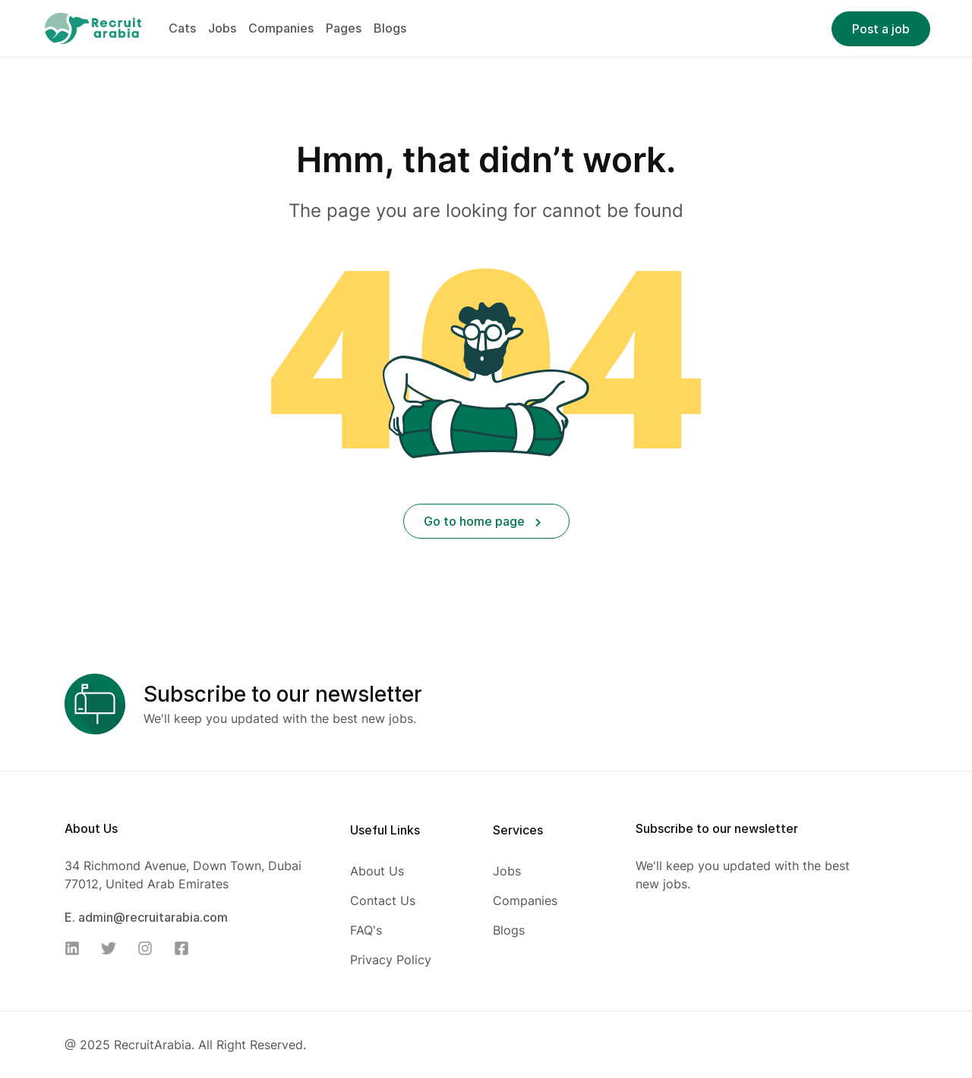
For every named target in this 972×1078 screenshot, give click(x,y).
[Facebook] (186, 948)
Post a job (881, 28)
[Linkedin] (76, 948)
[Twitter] (113, 948)
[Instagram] (149, 948)
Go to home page (482, 521)
